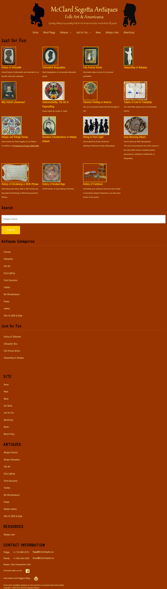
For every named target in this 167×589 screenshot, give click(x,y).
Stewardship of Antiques (14, 358)
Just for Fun (82, 32)
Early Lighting (9, 273)
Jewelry (7, 309)
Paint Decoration (10, 280)
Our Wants (8, 406)
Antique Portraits (11, 453)
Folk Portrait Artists (12, 351)
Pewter (6, 302)
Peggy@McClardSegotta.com (43, 552)
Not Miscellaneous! (12, 294)
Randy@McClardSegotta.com (43, 558)
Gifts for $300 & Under (13, 316)
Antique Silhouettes (12, 460)
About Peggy (49, 32)
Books (6, 427)
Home (35, 32)
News (98, 32)
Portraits (7, 252)
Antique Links (112, 32)
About (6, 399)
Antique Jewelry (10, 509)
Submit (11, 230)
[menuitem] (83, 252)
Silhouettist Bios (11, 344)
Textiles (7, 287)
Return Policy (9, 434)
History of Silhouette (12, 337)
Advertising (129, 32)
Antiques (64, 32)
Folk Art (7, 266)
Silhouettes (8, 259)
